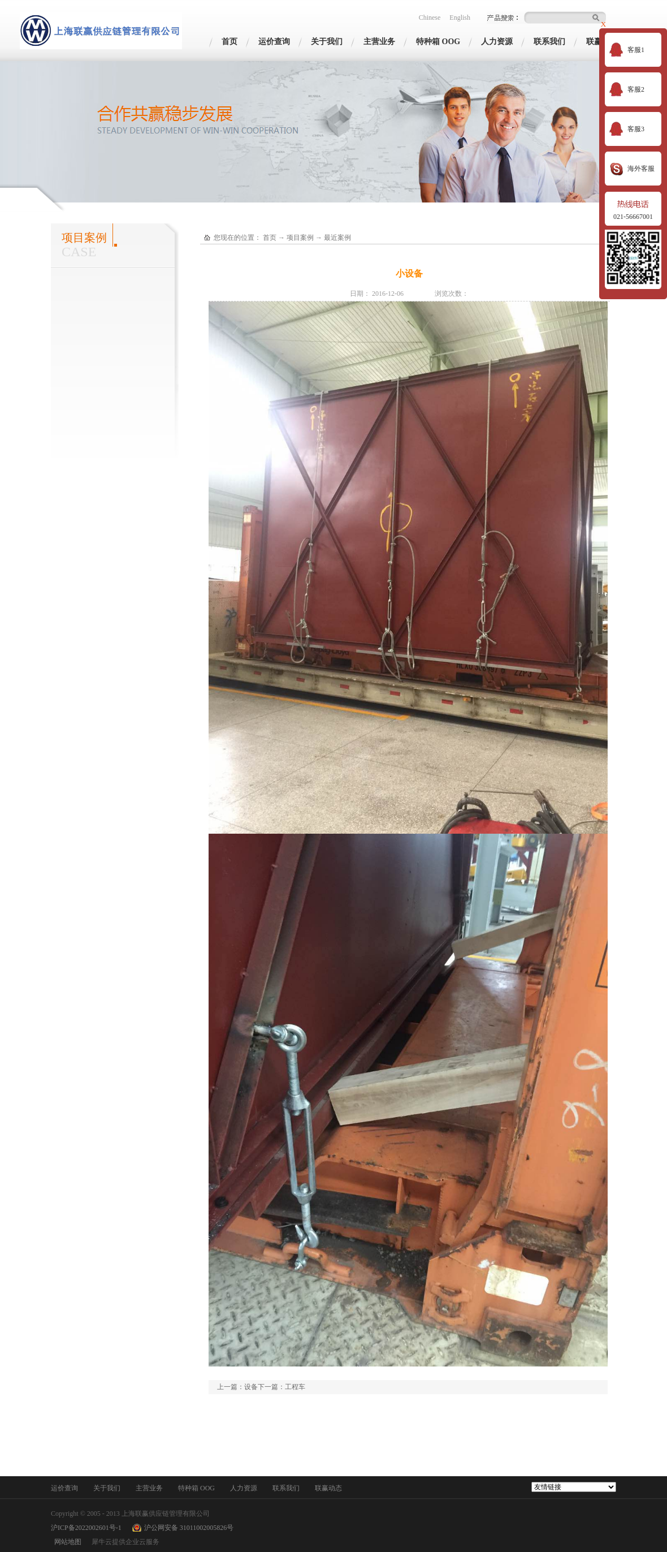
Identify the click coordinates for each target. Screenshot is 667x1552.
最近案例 (337, 238)
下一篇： (281, 1387)
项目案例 (300, 238)
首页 (229, 41)
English (459, 17)
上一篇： (237, 1387)
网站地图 (66, 1542)
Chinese (430, 17)
